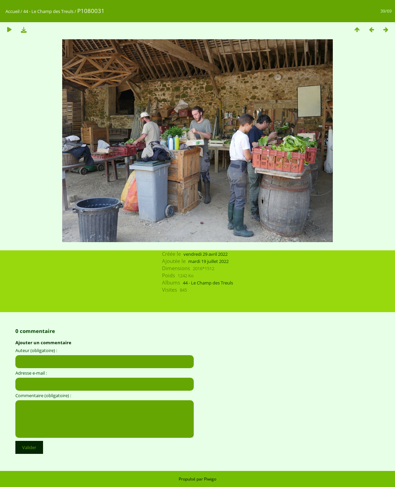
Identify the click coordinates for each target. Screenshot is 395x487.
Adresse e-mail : (31, 373)
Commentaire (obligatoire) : (43, 395)
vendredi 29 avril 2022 (205, 254)
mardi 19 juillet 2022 (208, 261)
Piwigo (210, 479)
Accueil (12, 11)
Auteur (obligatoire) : (36, 350)
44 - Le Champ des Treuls (48, 11)
